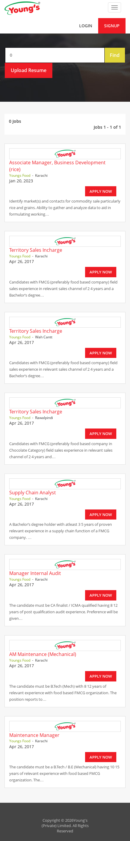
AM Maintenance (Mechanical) (42, 654)
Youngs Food (19, 175)
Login (85, 25)
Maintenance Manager (34, 735)
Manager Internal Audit (35, 573)
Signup (112, 25)
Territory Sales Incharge (35, 250)
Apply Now (101, 191)
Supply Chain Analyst (32, 492)
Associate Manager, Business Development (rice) (57, 166)
